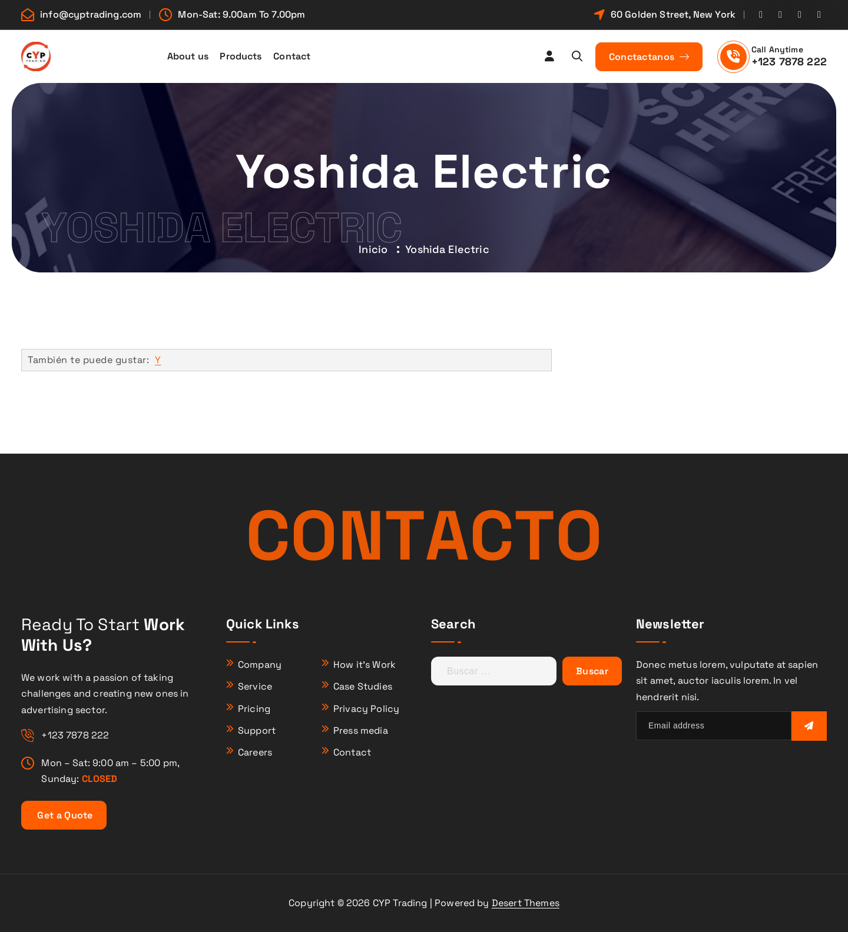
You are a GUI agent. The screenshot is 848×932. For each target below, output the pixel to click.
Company (259, 664)
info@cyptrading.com (90, 14)
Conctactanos (649, 57)
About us (187, 56)
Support (257, 730)
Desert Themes (525, 903)
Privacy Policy (366, 709)
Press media (360, 730)
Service (255, 686)
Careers (255, 752)
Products (240, 56)
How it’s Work (364, 664)
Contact (291, 56)
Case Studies (362, 686)
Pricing (254, 709)
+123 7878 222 (789, 61)
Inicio (373, 249)
